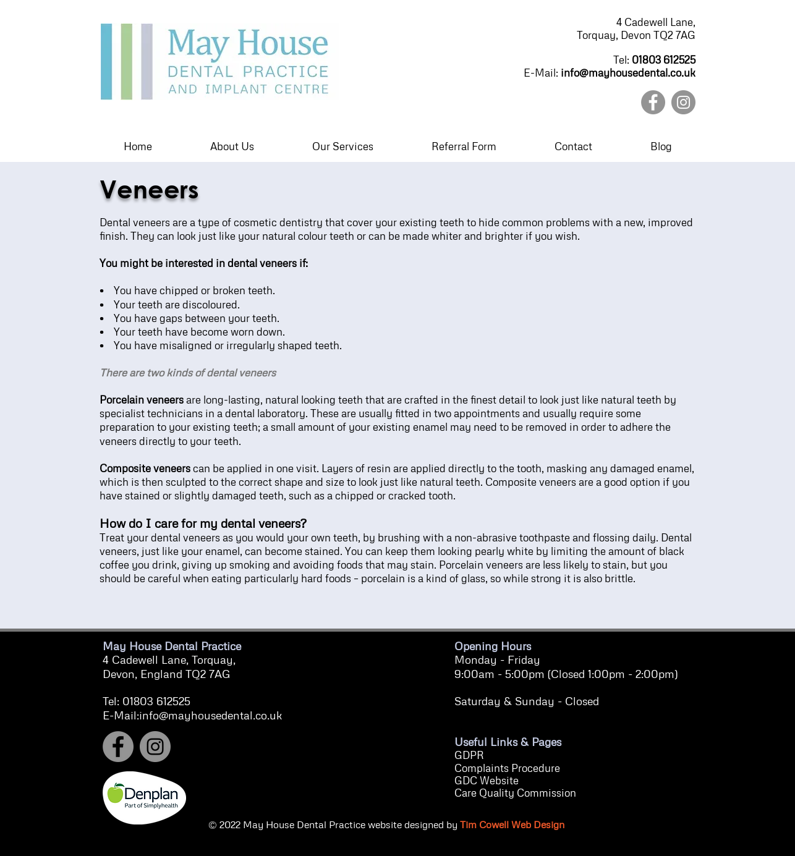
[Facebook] (653, 102)
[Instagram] (683, 102)
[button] (232, 146)
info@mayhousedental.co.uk (628, 72)
